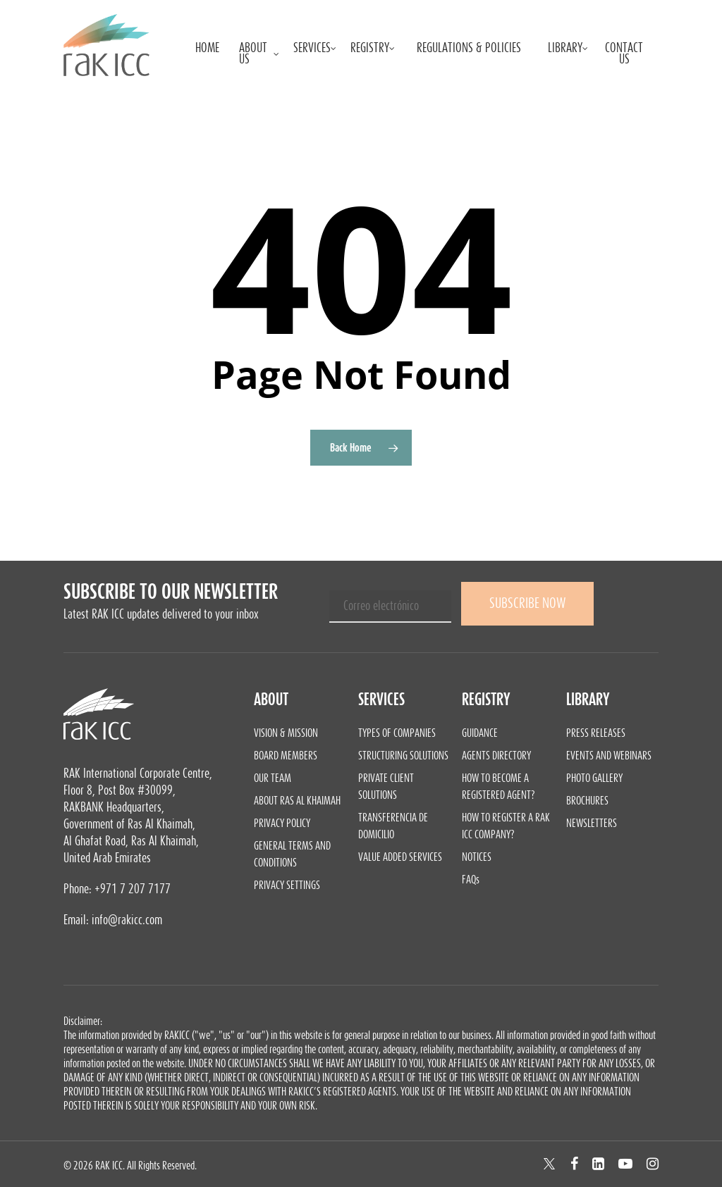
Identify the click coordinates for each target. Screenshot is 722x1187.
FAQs (470, 879)
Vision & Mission (286, 733)
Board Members (285, 755)
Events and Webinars (608, 755)
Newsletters (591, 823)
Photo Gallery (594, 778)
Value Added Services (400, 857)
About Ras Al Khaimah (297, 800)
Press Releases (595, 733)
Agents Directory (496, 755)
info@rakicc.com (127, 920)
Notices (476, 857)
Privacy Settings (287, 885)
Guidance (480, 733)
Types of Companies (397, 733)
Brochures (587, 800)
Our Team (272, 778)
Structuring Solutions (403, 755)
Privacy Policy (282, 823)
